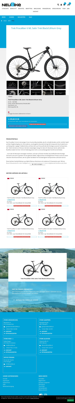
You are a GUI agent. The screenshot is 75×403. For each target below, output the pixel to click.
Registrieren (42, 380)
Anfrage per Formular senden (27, 300)
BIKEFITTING (29, 8)
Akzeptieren (70, 400)
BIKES (3, 17)
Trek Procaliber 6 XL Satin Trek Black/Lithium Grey (52, 229)
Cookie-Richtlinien (34, 398)
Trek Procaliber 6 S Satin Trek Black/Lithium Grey (51, 198)
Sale (30, 17)
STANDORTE (5, 8)
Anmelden (41, 379)
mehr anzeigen (38, 164)
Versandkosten (43, 388)
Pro (13, 21)
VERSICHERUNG (56, 8)
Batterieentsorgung (8, 386)
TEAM (63, 8)
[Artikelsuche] (58, 5)
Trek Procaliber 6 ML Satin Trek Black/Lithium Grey (36, 28)
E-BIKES (11, 17)
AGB (4, 384)
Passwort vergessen (44, 382)
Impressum (6, 380)
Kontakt (5, 379)
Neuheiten (21, 17)
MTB (9, 21)
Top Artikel (42, 386)
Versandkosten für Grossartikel (29, 121)
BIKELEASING (37, 8)
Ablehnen (71, 398)
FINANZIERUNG (46, 8)
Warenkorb (42, 384)
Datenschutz (6, 382)
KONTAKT (35, 11)
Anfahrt (8, 331)
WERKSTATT (13, 8)
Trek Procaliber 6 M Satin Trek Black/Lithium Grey (20, 198)
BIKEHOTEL (21, 8)
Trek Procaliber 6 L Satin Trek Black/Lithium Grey (20, 229)
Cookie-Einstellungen (62, 398)
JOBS (68, 8)
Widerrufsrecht (43, 390)
